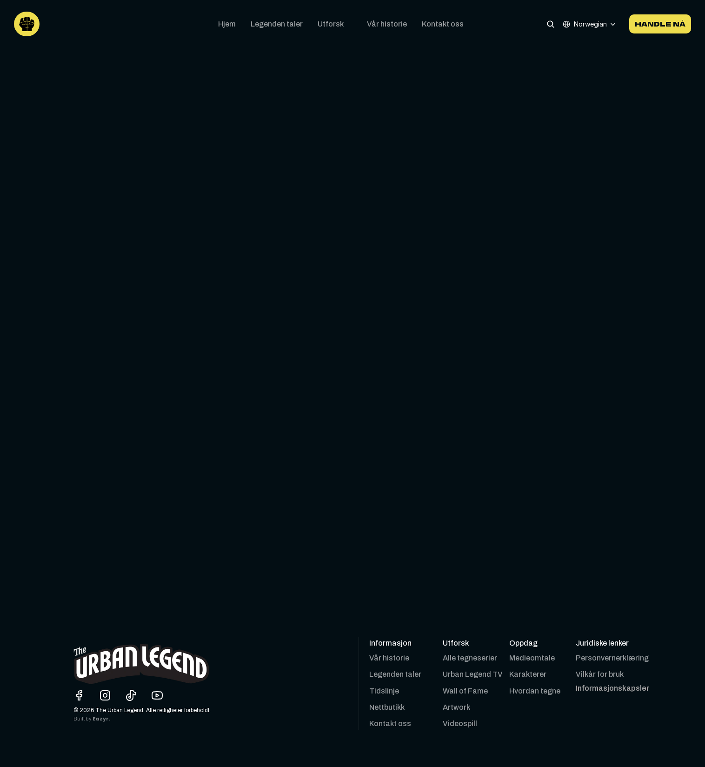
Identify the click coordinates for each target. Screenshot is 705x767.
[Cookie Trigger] (612, 688)
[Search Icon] (550, 24)
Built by (83, 719)
